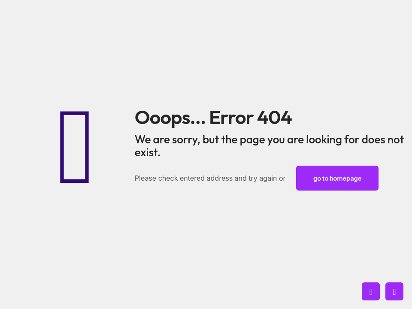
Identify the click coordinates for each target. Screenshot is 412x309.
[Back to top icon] (371, 291)
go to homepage (337, 178)
